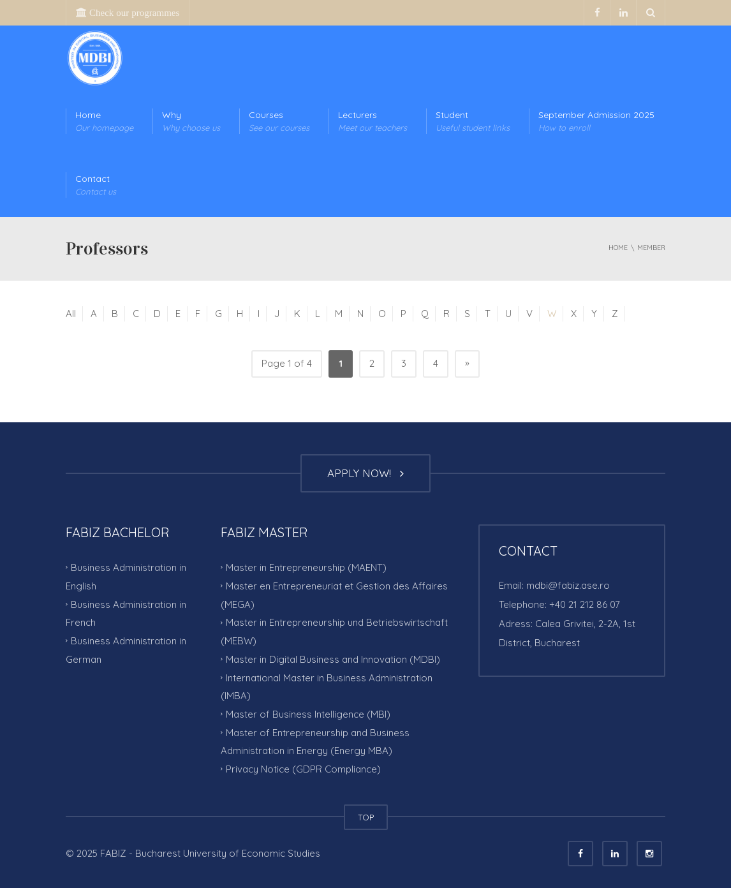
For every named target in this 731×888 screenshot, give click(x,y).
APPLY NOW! (365, 473)
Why (191, 121)
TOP (366, 817)
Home (104, 121)
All (71, 313)
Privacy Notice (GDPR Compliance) (303, 769)
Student (473, 121)
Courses (279, 121)
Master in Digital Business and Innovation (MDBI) (333, 659)
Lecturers (372, 121)
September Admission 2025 (596, 121)
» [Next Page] (467, 363)
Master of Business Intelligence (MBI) (308, 714)
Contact (95, 185)
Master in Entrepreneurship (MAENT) (306, 567)
